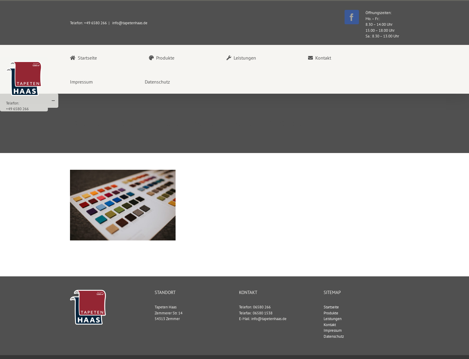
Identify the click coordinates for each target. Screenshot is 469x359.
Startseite (331, 306)
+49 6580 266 (17, 108)
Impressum (333, 330)
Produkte (331, 312)
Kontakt (330, 324)
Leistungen (333, 318)
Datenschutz (334, 336)
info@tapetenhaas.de (129, 22)
